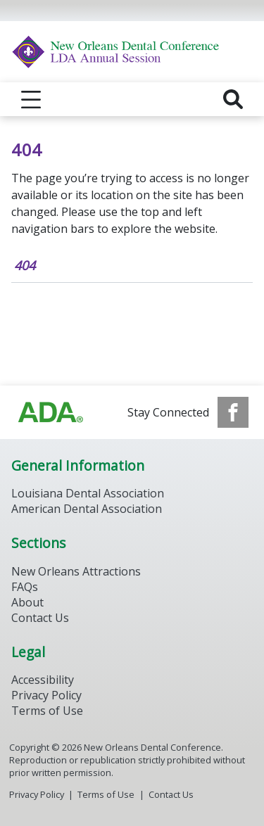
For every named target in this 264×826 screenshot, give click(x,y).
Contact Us (40, 617)
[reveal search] (233, 99)
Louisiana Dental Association (87, 493)
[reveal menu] (31, 99)
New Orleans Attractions (76, 571)
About (27, 602)
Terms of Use (47, 710)
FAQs (24, 587)
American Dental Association (86, 508)
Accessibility (42, 679)
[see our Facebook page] (233, 412)
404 (24, 265)
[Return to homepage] (132, 51)
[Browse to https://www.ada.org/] (50, 412)
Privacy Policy (46, 695)
